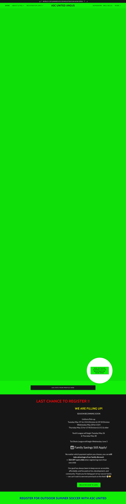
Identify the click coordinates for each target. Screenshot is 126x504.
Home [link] (7, 5)
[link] (63, 6)
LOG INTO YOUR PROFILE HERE (63, 387)
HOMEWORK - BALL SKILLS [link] (102, 5)
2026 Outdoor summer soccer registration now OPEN (99, 370)
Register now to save (89, 485)
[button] (18, 6)
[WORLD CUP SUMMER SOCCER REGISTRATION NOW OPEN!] (63, 1)
